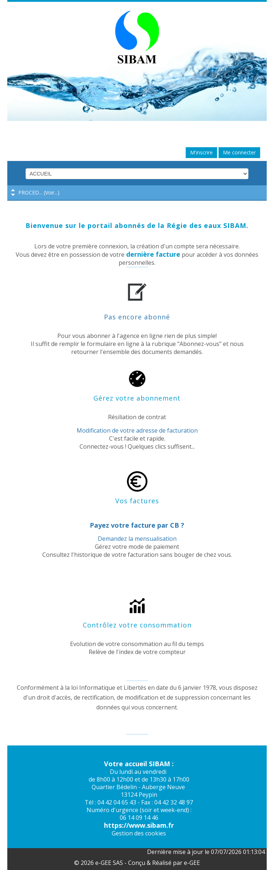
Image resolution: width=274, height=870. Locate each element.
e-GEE (192, 863)
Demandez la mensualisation (137, 539)
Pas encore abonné (137, 317)
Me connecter (239, 152)
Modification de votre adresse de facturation (137, 430)
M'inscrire (201, 152)
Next (13, 195)
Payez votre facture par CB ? (137, 525)
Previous (13, 190)
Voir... (51, 192)
